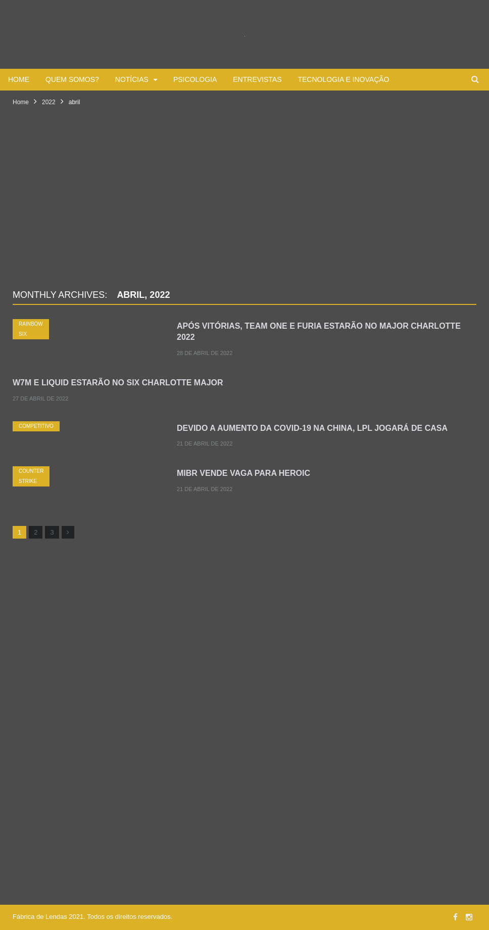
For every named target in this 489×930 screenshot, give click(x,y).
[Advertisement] (244, 210)
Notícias (132, 79)
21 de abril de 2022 (204, 443)
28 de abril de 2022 (204, 353)
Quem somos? (72, 79)
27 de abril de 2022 (40, 398)
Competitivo (36, 426)
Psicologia (195, 79)
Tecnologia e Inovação (343, 79)
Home (18, 79)
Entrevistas (257, 79)
